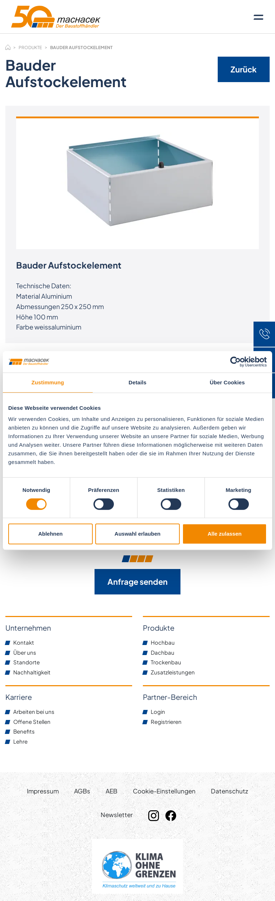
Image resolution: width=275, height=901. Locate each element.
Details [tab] (137, 382)
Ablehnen (50, 534)
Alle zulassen (225, 534)
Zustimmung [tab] (48, 382)
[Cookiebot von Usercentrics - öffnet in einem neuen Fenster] (235, 361)
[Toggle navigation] (258, 16)
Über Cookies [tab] (227, 382)
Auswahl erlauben (137, 534)
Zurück (244, 69)
